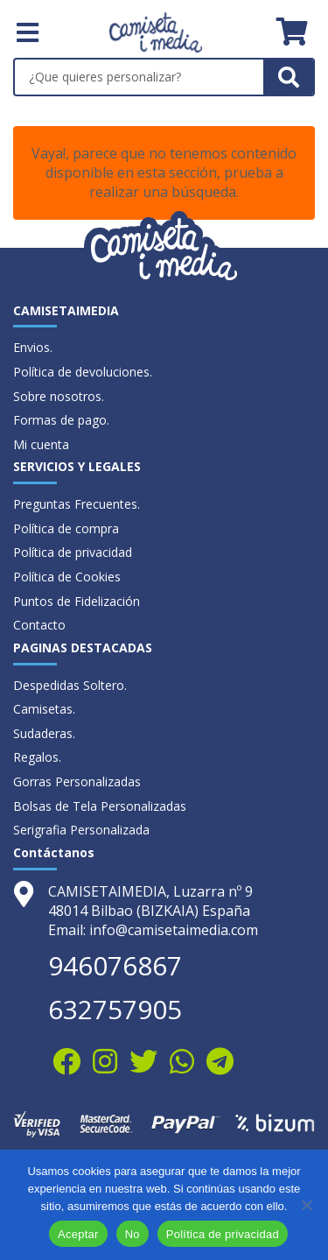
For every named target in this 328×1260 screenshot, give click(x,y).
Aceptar (78, 1234)
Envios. (32, 347)
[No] (306, 1205)
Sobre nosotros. (58, 396)
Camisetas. (44, 708)
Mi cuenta (41, 444)
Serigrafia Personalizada (81, 829)
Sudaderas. (44, 733)
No (132, 1234)
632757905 (115, 1009)
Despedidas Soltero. (70, 685)
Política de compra (66, 528)
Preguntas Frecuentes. (76, 504)
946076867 (115, 965)
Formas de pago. (61, 420)
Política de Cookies (67, 576)
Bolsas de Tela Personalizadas (99, 806)
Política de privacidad (72, 552)
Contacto (39, 624)
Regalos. (37, 757)
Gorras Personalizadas (77, 781)
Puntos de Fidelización (76, 601)
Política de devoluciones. (82, 371)
